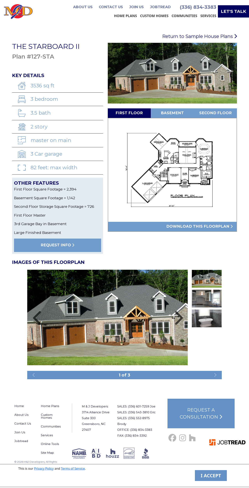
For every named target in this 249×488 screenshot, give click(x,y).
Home (19, 406)
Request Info (57, 245)
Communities (184, 15)
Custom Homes (154, 15)
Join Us (136, 7)
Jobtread (160, 7)
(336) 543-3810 (138, 412)
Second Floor (215, 113)
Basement (172, 113)
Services (208, 15)
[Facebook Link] (172, 438)
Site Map (47, 452)
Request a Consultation (201, 413)
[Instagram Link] (182, 438)
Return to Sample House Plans (199, 36)
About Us (83, 7)
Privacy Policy (44, 468)
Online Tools (50, 443)
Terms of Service (73, 468)
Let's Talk (233, 11)
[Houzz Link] (192, 438)
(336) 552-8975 (139, 418)
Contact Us (111, 7)
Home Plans (125, 15)
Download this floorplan (199, 226)
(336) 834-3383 (198, 7)
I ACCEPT (211, 475)
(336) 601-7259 (138, 406)
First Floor (129, 113)
